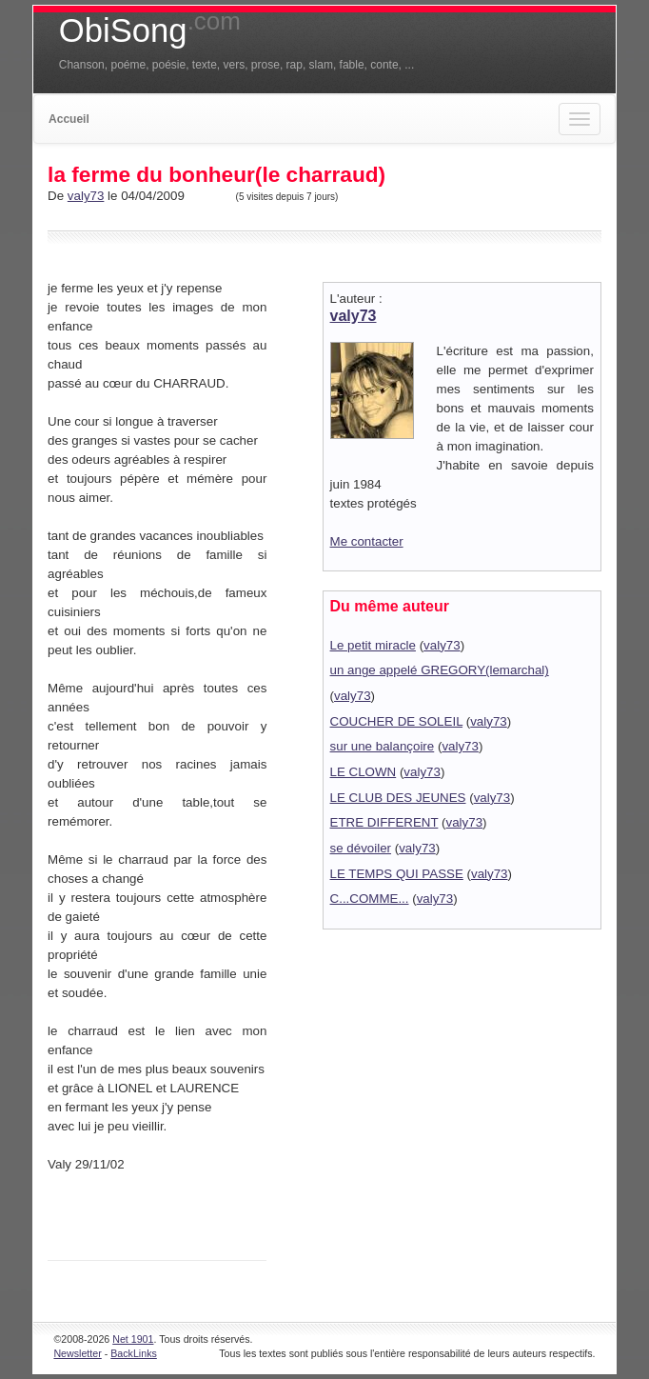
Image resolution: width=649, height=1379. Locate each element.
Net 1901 (132, 1339)
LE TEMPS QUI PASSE (396, 874)
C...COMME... (369, 898)
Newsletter (77, 1353)
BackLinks (133, 1353)
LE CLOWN (363, 772)
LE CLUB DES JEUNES (398, 797)
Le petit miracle (373, 645)
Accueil (69, 119)
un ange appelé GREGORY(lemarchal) (439, 670)
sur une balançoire (382, 746)
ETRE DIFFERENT (384, 822)
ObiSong (150, 30)
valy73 (86, 196)
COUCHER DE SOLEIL (396, 721)
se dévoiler (360, 848)
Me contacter (366, 541)
